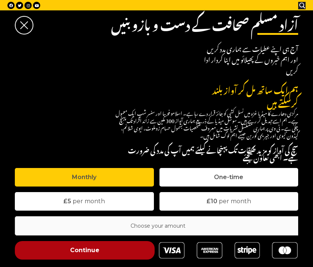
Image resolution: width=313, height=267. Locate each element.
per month (84, 201)
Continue (84, 250)
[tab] (84, 177)
